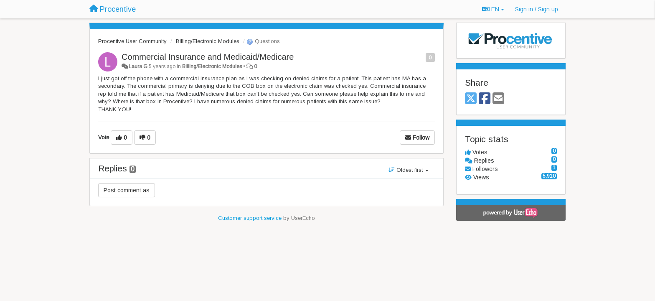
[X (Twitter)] (471, 99)
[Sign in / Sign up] (536, 9)
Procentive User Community (132, 41)
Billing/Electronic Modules (207, 41)
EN (493, 9)
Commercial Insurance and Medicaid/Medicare (208, 56)
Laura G (138, 66)
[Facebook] (484, 99)
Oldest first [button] (408, 170)
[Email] (498, 99)
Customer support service (250, 218)
